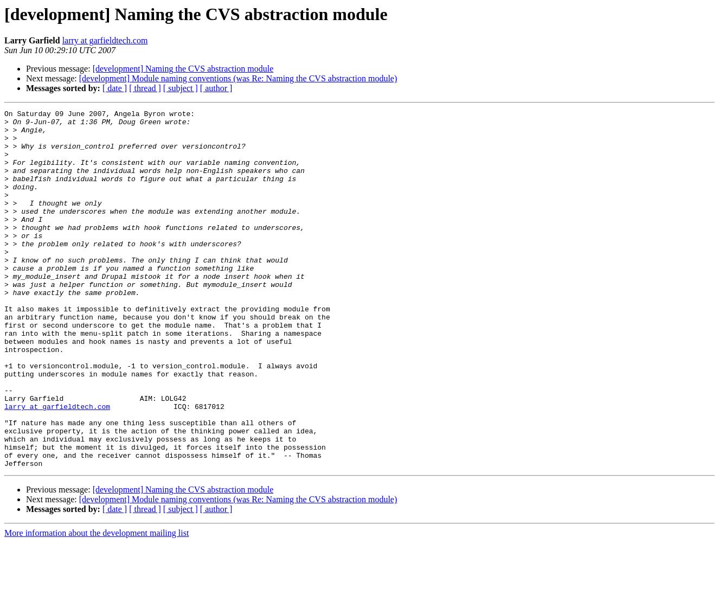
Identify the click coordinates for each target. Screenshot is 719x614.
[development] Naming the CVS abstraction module (183, 68)
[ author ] (216, 88)
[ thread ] (145, 88)
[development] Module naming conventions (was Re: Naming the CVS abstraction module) (238, 78)
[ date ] (114, 88)
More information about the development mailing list (96, 604)
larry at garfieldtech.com (105, 40)
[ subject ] (180, 88)
